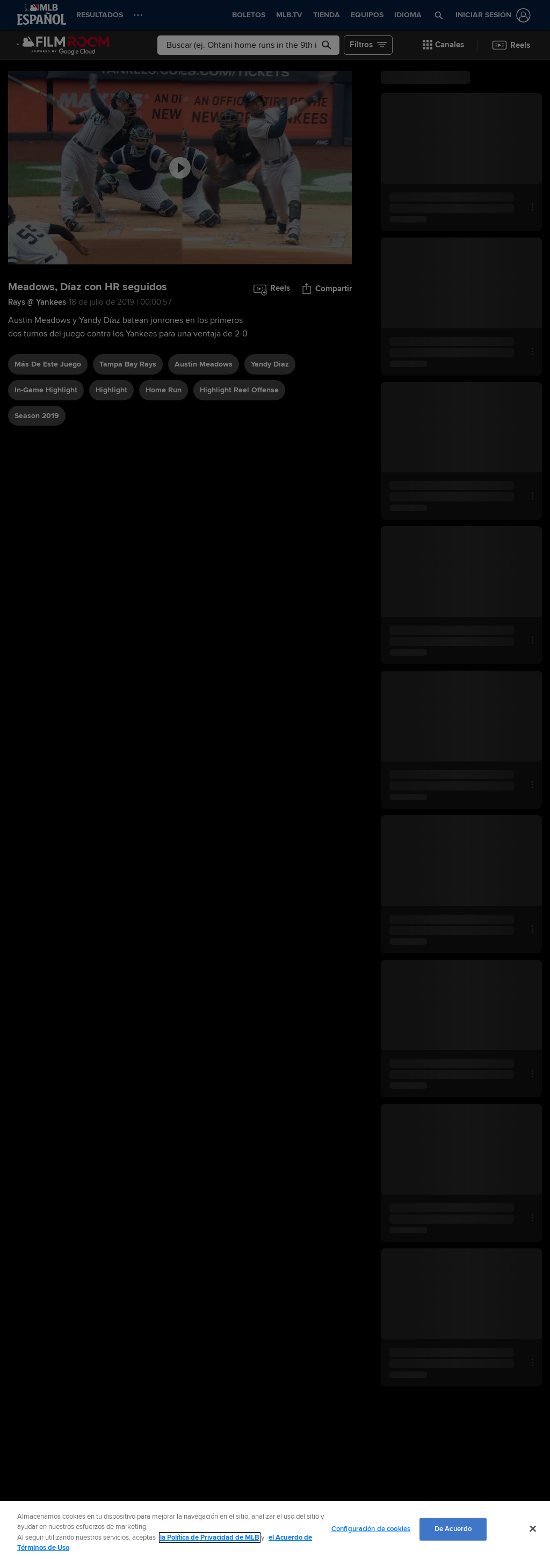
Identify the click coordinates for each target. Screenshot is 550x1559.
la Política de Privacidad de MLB (209, 1537)
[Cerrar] (533, 1528)
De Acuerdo (453, 1529)
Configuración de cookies (370, 1529)
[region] (275, 1530)
